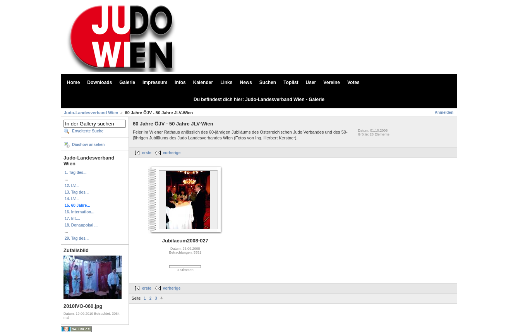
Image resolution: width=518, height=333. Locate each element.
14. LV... (72, 199)
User (311, 82)
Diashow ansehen (88, 144)
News (246, 82)
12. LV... (72, 186)
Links (226, 82)
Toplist (290, 82)
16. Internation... (79, 212)
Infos (180, 82)
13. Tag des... (77, 192)
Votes (353, 82)
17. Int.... (72, 218)
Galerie (127, 82)
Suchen (267, 82)
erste (146, 153)
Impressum (154, 82)
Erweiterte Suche (87, 131)
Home (73, 82)
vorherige (172, 153)
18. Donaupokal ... (81, 225)
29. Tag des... (77, 238)
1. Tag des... (76, 172)
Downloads (99, 82)
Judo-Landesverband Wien (91, 112)
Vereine (331, 82)
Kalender (203, 82)
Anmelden (444, 112)
